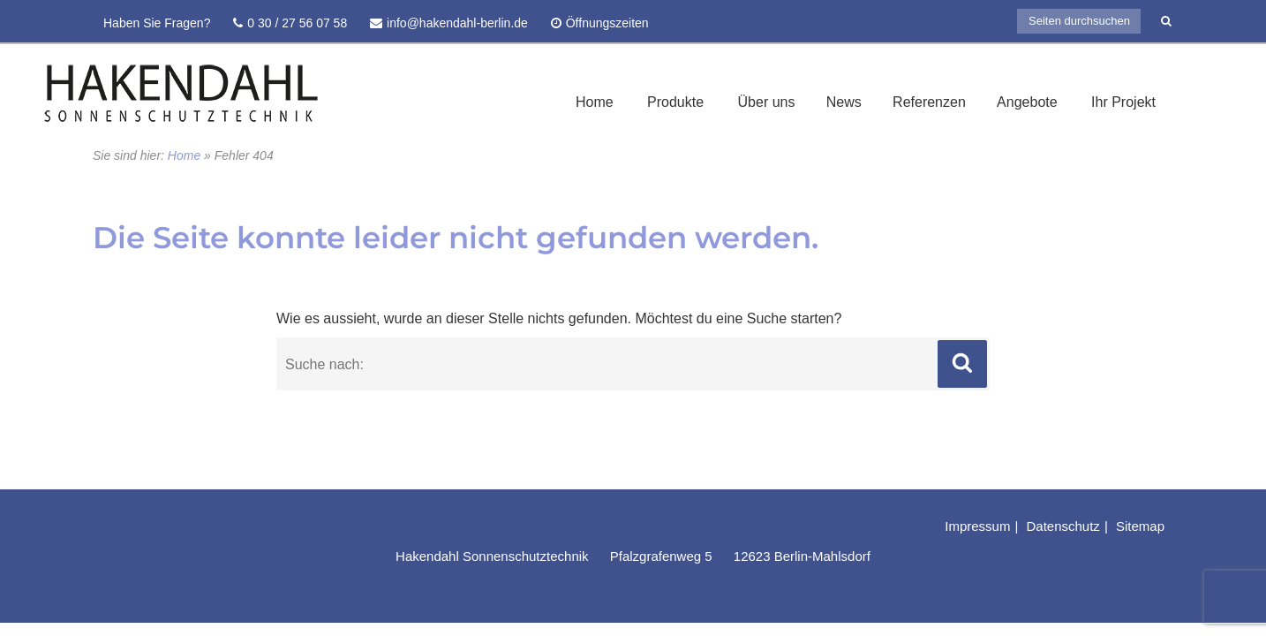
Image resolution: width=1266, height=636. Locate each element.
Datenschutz (1062, 526)
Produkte (675, 102)
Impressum (977, 526)
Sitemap (1140, 526)
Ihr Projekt (1123, 102)
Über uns (766, 102)
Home (595, 102)
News (844, 102)
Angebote (1027, 102)
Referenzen (929, 102)
